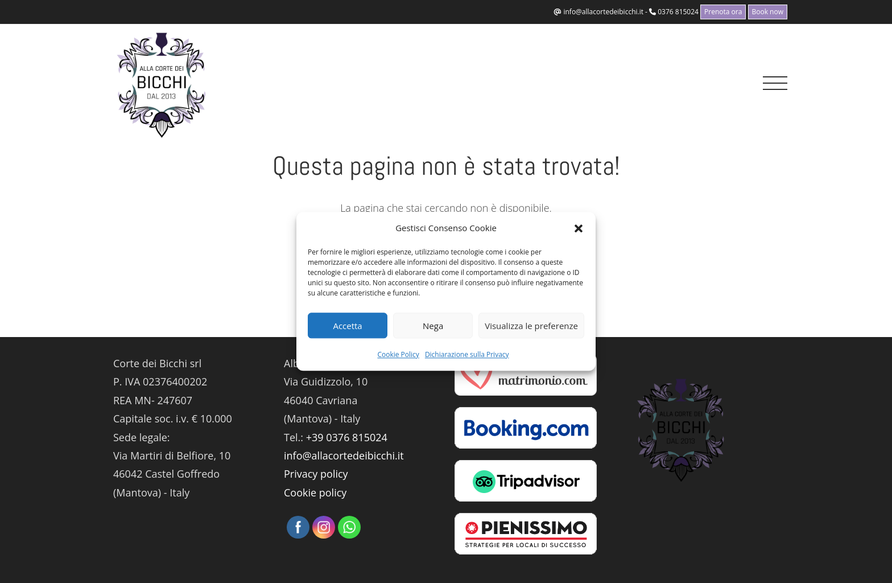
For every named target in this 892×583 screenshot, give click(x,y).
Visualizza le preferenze (531, 325)
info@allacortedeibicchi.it (603, 12)
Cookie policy (315, 492)
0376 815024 (678, 12)
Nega (433, 325)
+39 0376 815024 (346, 437)
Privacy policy (316, 474)
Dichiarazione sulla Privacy (467, 354)
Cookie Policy (398, 354)
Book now (768, 12)
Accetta (347, 325)
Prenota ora (723, 12)
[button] (578, 228)
